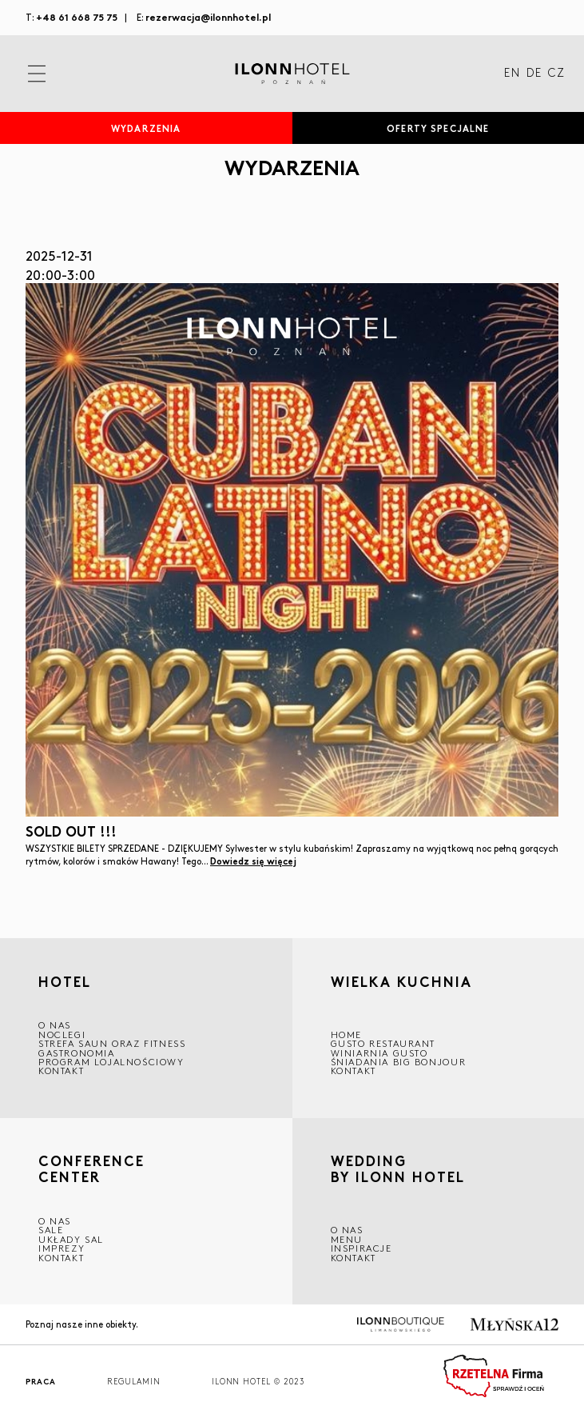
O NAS (54, 1025)
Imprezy (61, 1248)
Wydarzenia (146, 128)
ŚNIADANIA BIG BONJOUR (399, 1062)
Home (346, 1035)
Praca (41, 1381)
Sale (50, 1230)
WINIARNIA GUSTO (379, 1053)
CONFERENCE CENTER (91, 1169)
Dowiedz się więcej (253, 860)
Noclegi (61, 1035)
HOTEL (64, 981)
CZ (556, 74)
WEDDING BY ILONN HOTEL (398, 1171)
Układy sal (71, 1239)
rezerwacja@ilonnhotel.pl (208, 16)
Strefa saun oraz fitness (111, 1043)
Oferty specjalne (438, 128)
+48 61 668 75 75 (76, 16)
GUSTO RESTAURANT (383, 1043)
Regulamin (134, 1381)
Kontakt (61, 1070)
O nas (347, 1230)
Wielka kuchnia (401, 983)
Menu (347, 1239)
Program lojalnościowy (111, 1062)
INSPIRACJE (361, 1248)
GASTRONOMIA (76, 1053)
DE (534, 74)
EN (512, 74)
